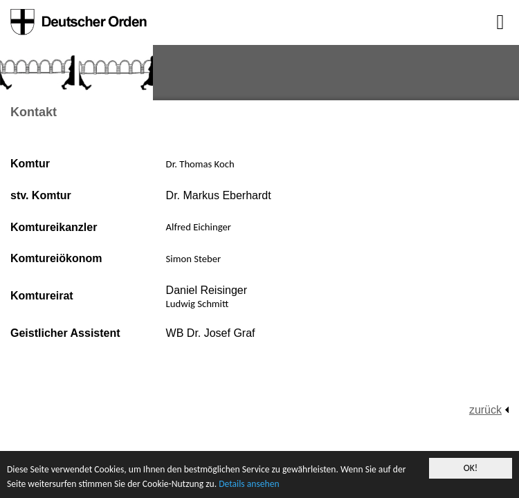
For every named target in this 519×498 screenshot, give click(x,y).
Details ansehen (249, 484)
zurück (485, 410)
